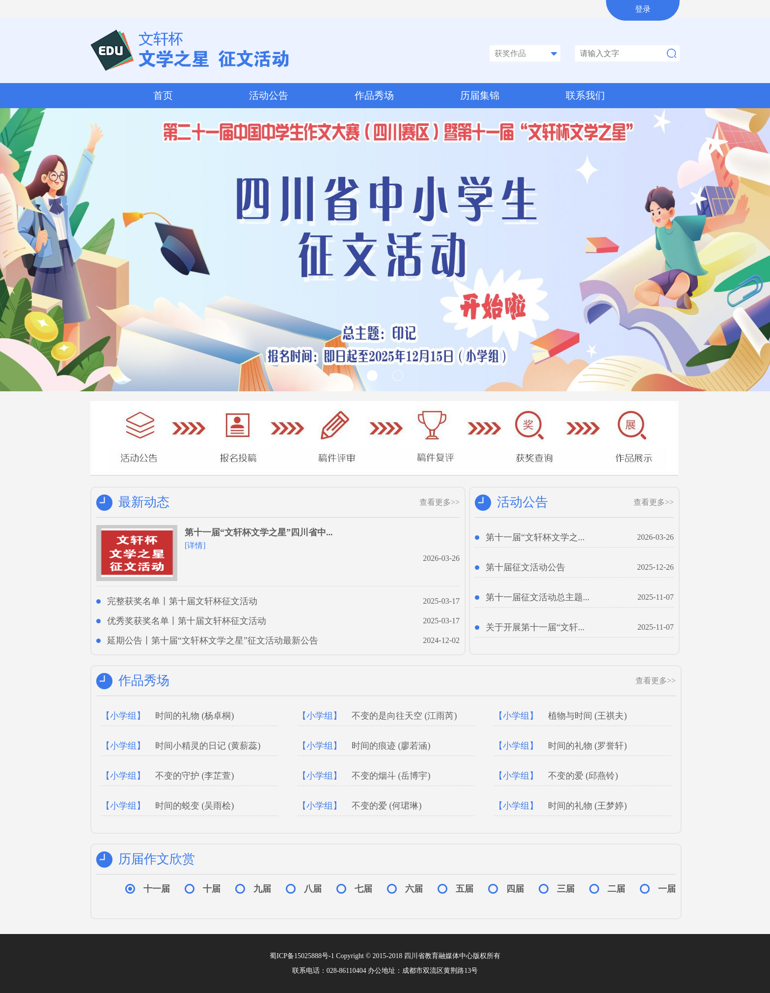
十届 (211, 889)
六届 (414, 889)
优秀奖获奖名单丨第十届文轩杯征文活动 (186, 621)
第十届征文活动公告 (525, 567)
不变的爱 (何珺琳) (360, 806)
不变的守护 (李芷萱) (167, 776)
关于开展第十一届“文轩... (535, 627)
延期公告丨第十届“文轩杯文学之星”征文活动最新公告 (212, 640)
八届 (313, 889)
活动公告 (268, 95)
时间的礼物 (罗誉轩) (560, 746)
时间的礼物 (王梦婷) (560, 806)
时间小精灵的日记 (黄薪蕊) (181, 746)
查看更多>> (439, 502)
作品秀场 (374, 95)
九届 (262, 889)
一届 (667, 889)
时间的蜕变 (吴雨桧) (167, 806)
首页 (163, 95)
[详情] (195, 545)
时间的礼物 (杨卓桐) (167, 716)
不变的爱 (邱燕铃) (556, 776)
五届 (464, 889)
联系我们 (585, 95)
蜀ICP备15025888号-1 (303, 956)
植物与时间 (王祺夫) (560, 716)
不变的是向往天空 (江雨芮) (377, 716)
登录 (643, 9)
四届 (515, 889)
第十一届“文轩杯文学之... (535, 537)
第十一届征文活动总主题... (538, 597)
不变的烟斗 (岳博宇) (364, 776)
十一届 (156, 889)
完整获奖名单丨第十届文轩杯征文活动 (182, 601)
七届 (363, 889)
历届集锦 (479, 95)
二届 (616, 889)
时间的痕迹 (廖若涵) (364, 746)
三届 (566, 889)
